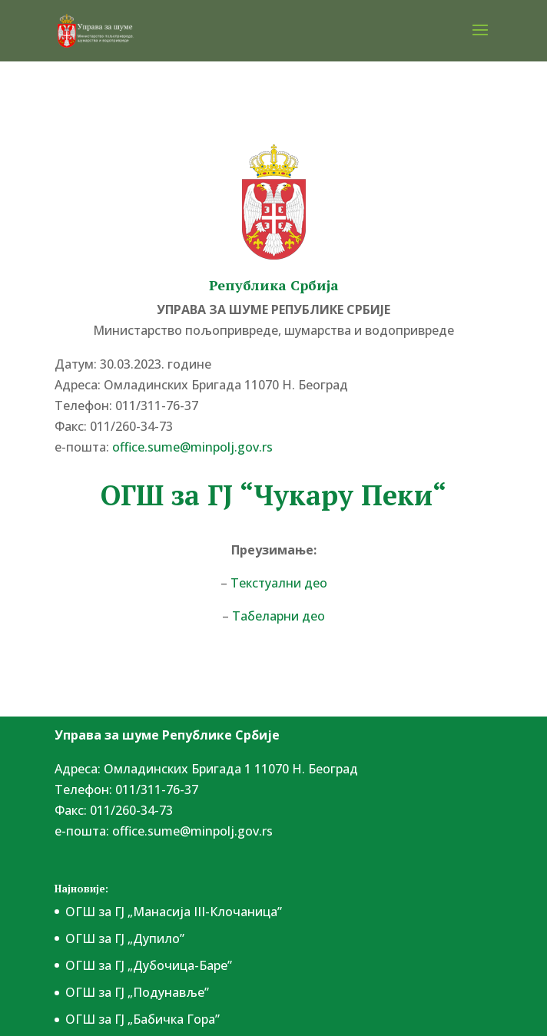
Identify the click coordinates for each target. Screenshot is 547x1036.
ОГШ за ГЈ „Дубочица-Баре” (148, 965)
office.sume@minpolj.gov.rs (192, 447)
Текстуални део (278, 582)
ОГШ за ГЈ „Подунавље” (137, 992)
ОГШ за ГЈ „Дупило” (124, 938)
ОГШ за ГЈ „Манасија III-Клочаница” (173, 911)
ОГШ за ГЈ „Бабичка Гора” (142, 1019)
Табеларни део (277, 615)
